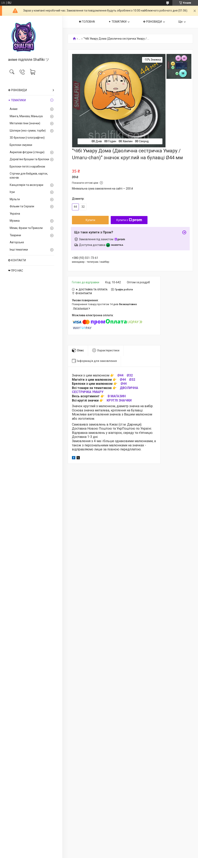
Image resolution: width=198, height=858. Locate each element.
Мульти (15, 199)
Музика (15, 220)
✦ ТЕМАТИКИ (17, 100)
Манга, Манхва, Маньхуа (26, 116)
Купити (90, 220)
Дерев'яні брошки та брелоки (29, 159)
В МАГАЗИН (117, 396)
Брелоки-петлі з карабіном (27, 166)
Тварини (15, 235)
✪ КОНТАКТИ (17, 260)
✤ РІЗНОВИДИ (17, 90)
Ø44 (120, 375)
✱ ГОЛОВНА (87, 21)
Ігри (12, 192)
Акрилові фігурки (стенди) (27, 152)
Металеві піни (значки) (25, 123)
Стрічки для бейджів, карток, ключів (29, 175)
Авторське (17, 242)
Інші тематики (19, 249)
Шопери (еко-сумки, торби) (28, 130)
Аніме (14, 109)
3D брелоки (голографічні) (27, 137)
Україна (15, 213)
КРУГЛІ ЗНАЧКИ (119, 400)
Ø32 (130, 375)
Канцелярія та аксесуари (26, 185)
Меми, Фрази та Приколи (26, 228)
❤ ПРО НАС (15, 270)
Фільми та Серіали (22, 206)
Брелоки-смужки (21, 145)
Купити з (129, 220)
